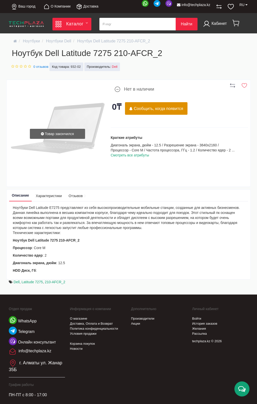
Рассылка (199, 333)
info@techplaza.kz (193, 5)
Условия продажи (83, 333)
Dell (17, 282)
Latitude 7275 (32, 282)
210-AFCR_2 (55, 282)
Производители (142, 318)
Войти (196, 318)
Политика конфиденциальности (94, 328)
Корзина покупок (82, 343)
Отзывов (77, 196)
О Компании (57, 7)
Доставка (87, 7)
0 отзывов (40, 67)
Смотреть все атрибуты (130, 155)
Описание (20, 195)
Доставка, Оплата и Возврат (91, 323)
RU (243, 5)
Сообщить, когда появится (156, 108)
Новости (76, 349)
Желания (199, 328)
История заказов (204, 323)
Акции (135, 323)
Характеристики (49, 196)
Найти (186, 24)
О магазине (78, 318)
